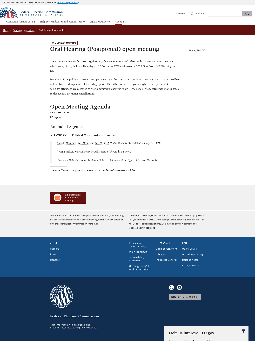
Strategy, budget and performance (139, 267)
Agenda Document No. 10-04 (73, 142)
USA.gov (160, 253)
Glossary (199, 13)
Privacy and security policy (138, 244)
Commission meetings (24, 30)
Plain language (138, 251)
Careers (54, 248)
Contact (55, 259)
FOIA (184, 242)
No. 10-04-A (102, 142)
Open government (166, 248)
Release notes (190, 259)
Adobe (131, 170)
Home (6, 30)
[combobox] (225, 13)
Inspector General (166, 259)
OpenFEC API (189, 248)
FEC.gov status (191, 264)
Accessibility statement (136, 258)
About (53, 242)
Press (53, 253)
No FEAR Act (163, 242)
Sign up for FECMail (187, 297)
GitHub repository (192, 253)
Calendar (181, 13)
